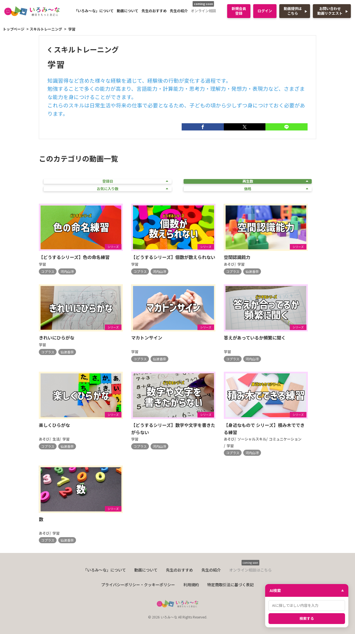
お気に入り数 (132, 189)
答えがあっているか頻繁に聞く (255, 337)
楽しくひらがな (54, 425)
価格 (276, 189)
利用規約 (191, 584)
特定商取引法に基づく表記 (230, 584)
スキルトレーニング (46, 29)
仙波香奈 (252, 271)
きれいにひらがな (56, 337)
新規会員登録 (239, 11)
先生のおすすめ (154, 10)
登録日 (135, 181)
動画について (127, 10)
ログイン (265, 10)
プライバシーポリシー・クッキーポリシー (138, 584)
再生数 (275, 181)
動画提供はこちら (293, 11)
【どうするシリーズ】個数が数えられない (173, 257)
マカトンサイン (146, 337)
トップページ (13, 29)
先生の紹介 (179, 10)
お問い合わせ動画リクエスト (330, 11)
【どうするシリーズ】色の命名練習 (74, 257)
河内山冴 (67, 271)
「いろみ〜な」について (94, 10)
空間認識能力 (237, 257)
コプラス (47, 271)
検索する (307, 618)
